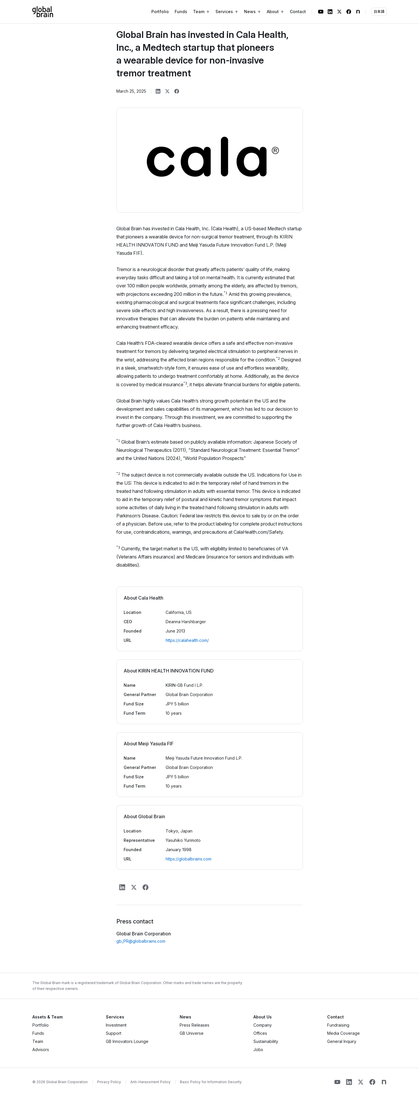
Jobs (258, 1049)
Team (37, 1041)
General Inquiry (341, 1041)
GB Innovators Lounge (127, 1041)
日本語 (379, 11)
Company (262, 1025)
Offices (260, 1033)
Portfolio (160, 11)
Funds (181, 11)
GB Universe (192, 1033)
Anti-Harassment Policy (150, 1082)
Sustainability (265, 1041)
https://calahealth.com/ (187, 640)
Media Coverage (343, 1033)
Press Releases (194, 1025)
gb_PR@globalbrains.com (140, 941)
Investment (116, 1025)
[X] (339, 11)
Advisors (40, 1049)
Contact (298, 11)
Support (113, 1033)
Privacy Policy (109, 1082)
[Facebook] (348, 11)
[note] (358, 11)
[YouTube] (320, 11)
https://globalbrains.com (188, 858)
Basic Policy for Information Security (211, 1082)
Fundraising (338, 1025)
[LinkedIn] (330, 11)
